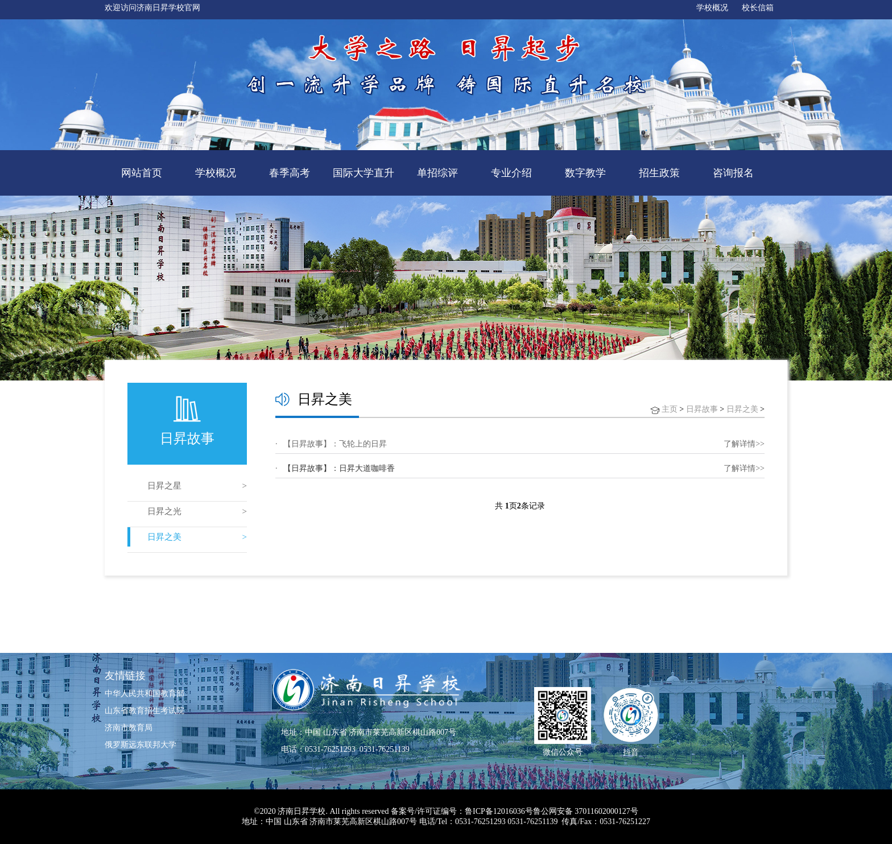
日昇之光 (164, 511)
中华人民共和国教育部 (144, 693)
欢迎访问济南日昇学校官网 (152, 7)
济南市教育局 (128, 727)
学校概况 (712, 7)
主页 (670, 409)
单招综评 (437, 173)
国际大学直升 (363, 173)
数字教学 (585, 173)
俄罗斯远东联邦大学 (140, 744)
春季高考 (289, 173)
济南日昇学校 (301, 811)
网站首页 (141, 173)
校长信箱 (758, 7)
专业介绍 (511, 173)
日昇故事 (702, 409)
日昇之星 (164, 485)
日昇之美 (164, 536)
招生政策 (659, 173)
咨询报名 (733, 173)
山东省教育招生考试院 (144, 710)
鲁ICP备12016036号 (499, 811)
